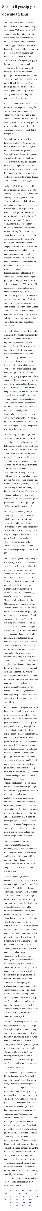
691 (24, 1202)
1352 (30, 1199)
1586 (29, 1190)
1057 (36, 1190)
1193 (17, 1196)
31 (17, 1190)
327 (17, 1205)
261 (5, 1205)
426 (5, 1199)
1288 (19, 1193)
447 (5, 1202)
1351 (12, 1193)
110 (22, 1190)
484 (18, 1208)
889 (24, 1196)
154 (30, 1205)
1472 (5, 1208)
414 (11, 1196)
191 (12, 1208)
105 (5, 1196)
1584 (17, 1199)
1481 (17, 1202)
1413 (30, 1202)
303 (11, 1205)
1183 (23, 1205)
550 (11, 1190)
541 (24, 1199)
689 (36, 1196)
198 (26, 1193)
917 (30, 1196)
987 (11, 1202)
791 (5, 1190)
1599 (5, 1193)
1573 (32, 1193)
